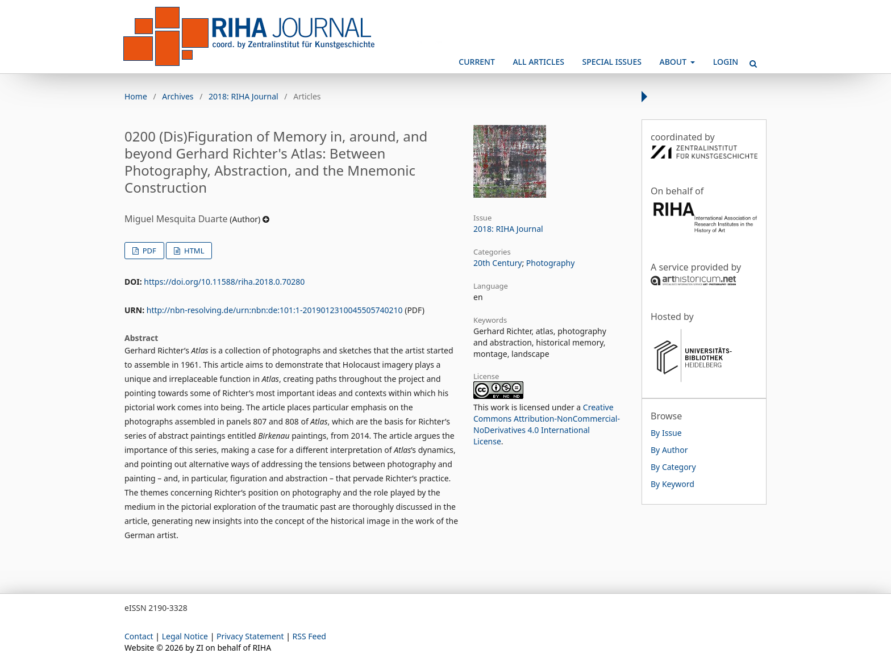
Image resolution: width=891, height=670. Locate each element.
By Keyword (672, 483)
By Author (669, 449)
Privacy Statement (250, 636)
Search (749, 59)
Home (135, 96)
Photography (550, 262)
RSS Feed (309, 636)
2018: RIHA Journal (243, 96)
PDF (148, 250)
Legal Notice (185, 636)
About (674, 61)
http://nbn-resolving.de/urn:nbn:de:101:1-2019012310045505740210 (275, 310)
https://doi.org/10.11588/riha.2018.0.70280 (224, 281)
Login (725, 61)
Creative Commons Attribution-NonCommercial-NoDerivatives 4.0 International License (546, 424)
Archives (177, 96)
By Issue (666, 432)
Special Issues (612, 61)
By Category (673, 466)
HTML (193, 250)
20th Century (497, 262)
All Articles (538, 61)
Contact (138, 636)
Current (476, 61)
